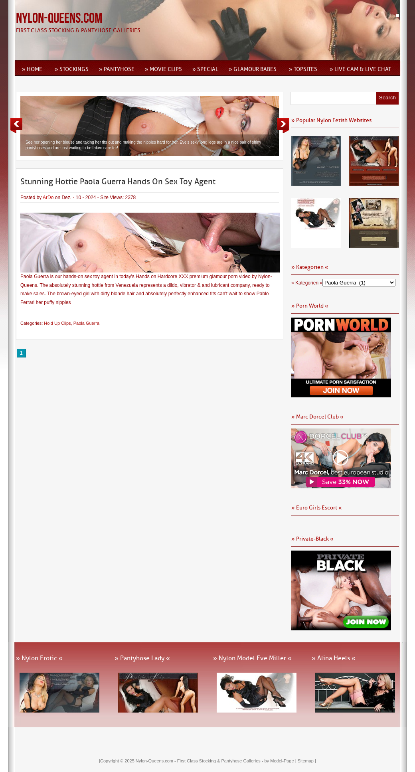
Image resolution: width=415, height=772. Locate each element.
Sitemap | (307, 760)
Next (283, 125)
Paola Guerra (86, 323)
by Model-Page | (281, 760)
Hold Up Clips (57, 323)
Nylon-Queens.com (59, 18)
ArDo (48, 197)
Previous (16, 125)
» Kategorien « (306, 283)
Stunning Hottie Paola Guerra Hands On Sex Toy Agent (117, 181)
